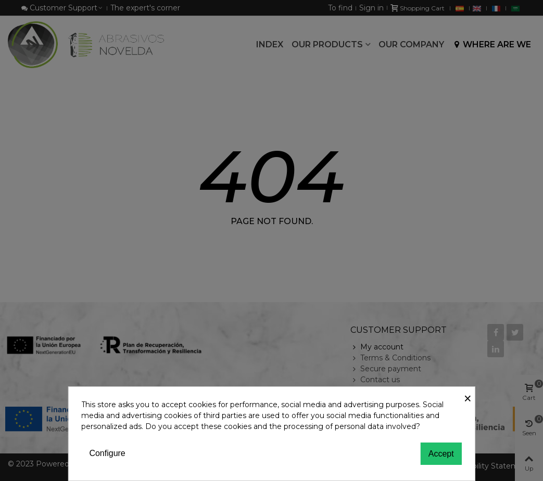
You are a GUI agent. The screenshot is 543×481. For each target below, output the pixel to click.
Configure (107, 453)
